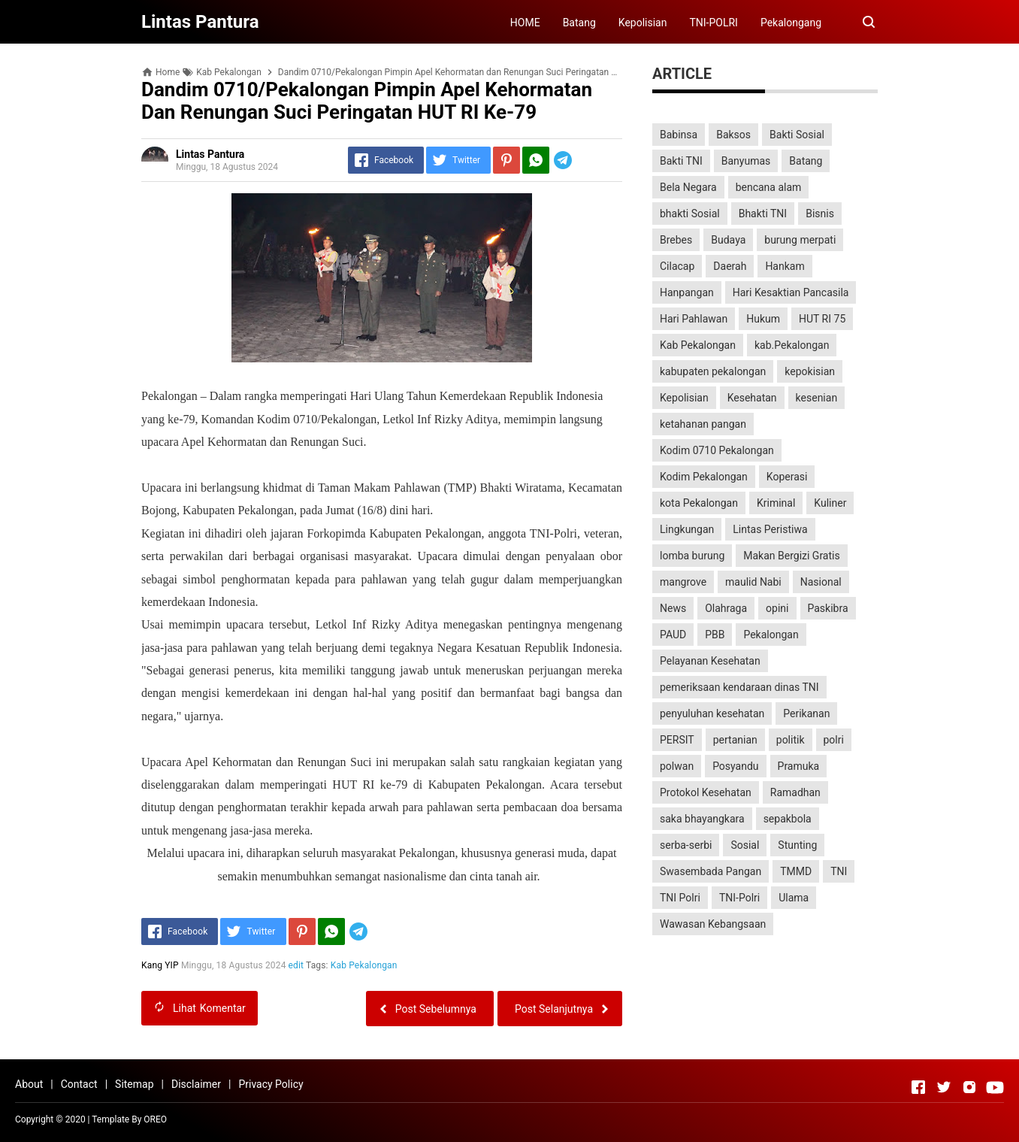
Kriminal (776, 503)
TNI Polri (680, 898)
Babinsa (678, 135)
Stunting (797, 845)
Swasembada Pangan (710, 871)
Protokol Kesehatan (705, 792)
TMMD (796, 871)
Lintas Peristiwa (770, 529)
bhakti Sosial (690, 213)
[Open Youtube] (995, 1087)
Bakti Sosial (797, 135)
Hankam (784, 266)
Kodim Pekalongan (704, 477)
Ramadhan (795, 792)
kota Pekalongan (699, 503)
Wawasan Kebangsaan (713, 924)
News (673, 608)
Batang (579, 23)
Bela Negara (688, 187)
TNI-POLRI (713, 23)
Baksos (733, 135)
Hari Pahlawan (693, 319)
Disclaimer (196, 1084)
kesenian (817, 398)
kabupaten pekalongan (713, 371)
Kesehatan (752, 398)
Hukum (763, 319)
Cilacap (677, 266)
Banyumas (746, 161)
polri (834, 740)
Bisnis (820, 213)
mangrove (683, 582)
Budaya (728, 240)
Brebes (676, 240)
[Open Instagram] (969, 1087)
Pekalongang (790, 23)
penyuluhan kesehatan (712, 713)
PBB (714, 635)
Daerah (729, 266)
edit (296, 965)
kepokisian (810, 371)
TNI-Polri (739, 898)
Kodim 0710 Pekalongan (717, 450)
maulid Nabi (753, 582)
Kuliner (830, 503)
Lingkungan (687, 529)
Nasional (821, 582)
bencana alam (769, 187)
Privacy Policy (270, 1084)
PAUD (673, 635)
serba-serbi (686, 845)
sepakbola (787, 819)
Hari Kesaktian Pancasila (791, 292)
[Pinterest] (506, 160)
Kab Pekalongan (364, 965)
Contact (79, 1084)
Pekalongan (770, 635)
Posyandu (735, 766)
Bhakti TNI (763, 213)
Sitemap (134, 1084)
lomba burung (692, 556)
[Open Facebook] (918, 1087)
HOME (525, 23)
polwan (677, 766)
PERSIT (677, 740)
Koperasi (787, 477)
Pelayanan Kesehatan (710, 661)
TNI (838, 871)
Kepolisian (642, 23)
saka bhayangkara (702, 819)
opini (777, 608)
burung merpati (800, 240)
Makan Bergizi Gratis (791, 556)
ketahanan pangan (703, 424)
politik (790, 740)
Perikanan (806, 713)
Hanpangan (687, 292)
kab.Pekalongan (791, 345)
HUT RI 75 (822, 319)
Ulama (794, 898)
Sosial (744, 845)
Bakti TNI (681, 161)
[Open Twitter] (944, 1087)
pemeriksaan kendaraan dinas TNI (739, 687)
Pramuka (799, 766)
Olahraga (726, 608)
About (29, 1084)
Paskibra (828, 608)
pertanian (735, 740)
